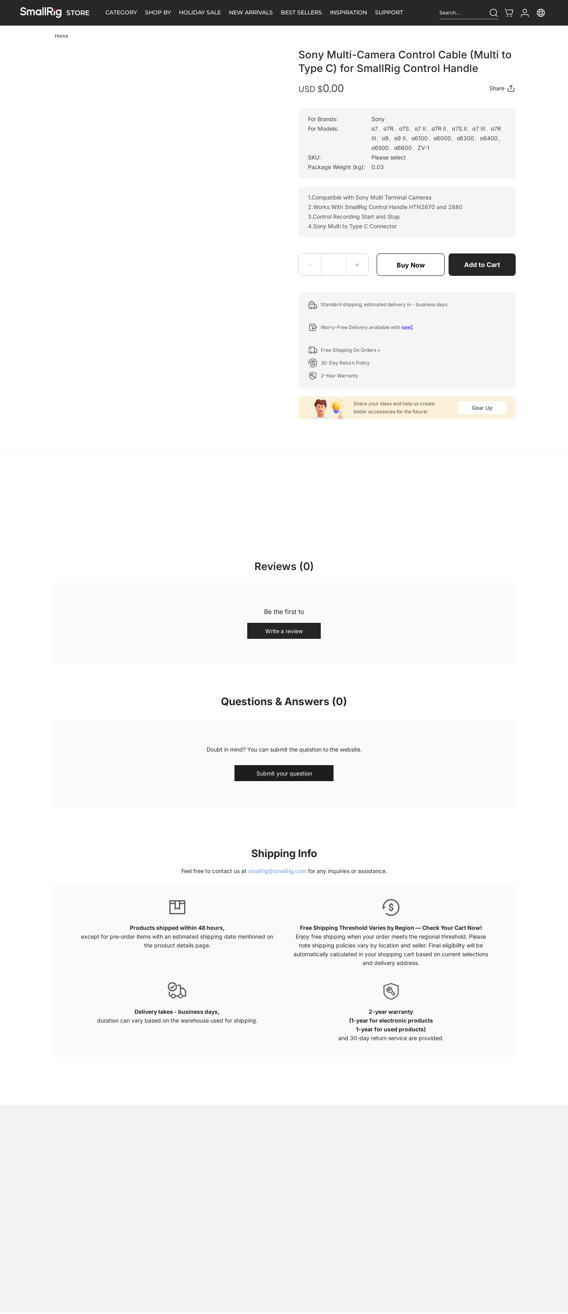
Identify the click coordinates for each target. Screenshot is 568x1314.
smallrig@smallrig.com (277, 870)
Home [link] (61, 36)
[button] (310, 264)
